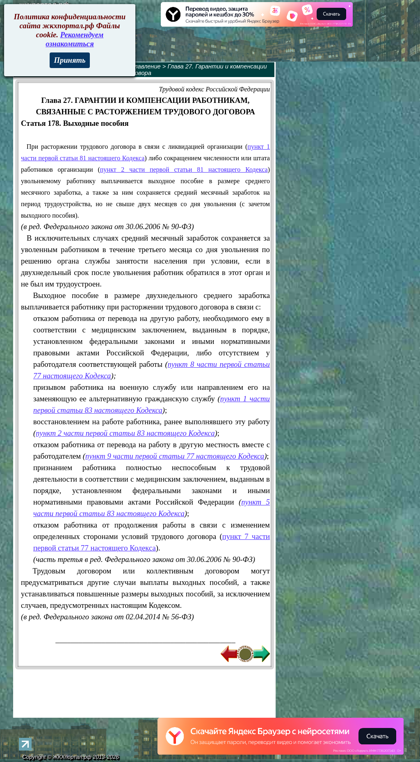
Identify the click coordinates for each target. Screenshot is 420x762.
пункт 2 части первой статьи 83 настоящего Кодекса (125, 433)
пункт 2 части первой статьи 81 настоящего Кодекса (184, 169)
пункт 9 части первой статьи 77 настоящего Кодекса (174, 456)
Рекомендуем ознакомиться (74, 39)
